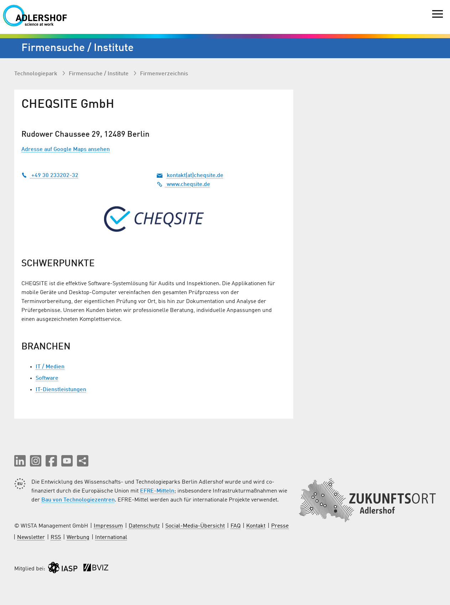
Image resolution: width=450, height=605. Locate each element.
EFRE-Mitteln (157, 491)
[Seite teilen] (82, 461)
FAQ (235, 526)
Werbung (78, 537)
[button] (20, 461)
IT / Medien (50, 367)
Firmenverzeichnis (164, 74)
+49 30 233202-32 (49, 175)
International (111, 537)
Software (47, 378)
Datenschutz (144, 526)
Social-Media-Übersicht (195, 526)
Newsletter (31, 537)
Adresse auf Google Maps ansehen (65, 149)
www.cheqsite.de (183, 184)
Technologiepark (36, 74)
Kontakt (255, 526)
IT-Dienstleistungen (61, 390)
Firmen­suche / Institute (99, 74)
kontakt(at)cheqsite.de (195, 175)
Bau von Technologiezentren (78, 500)
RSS (56, 537)
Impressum (108, 526)
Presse (280, 526)
